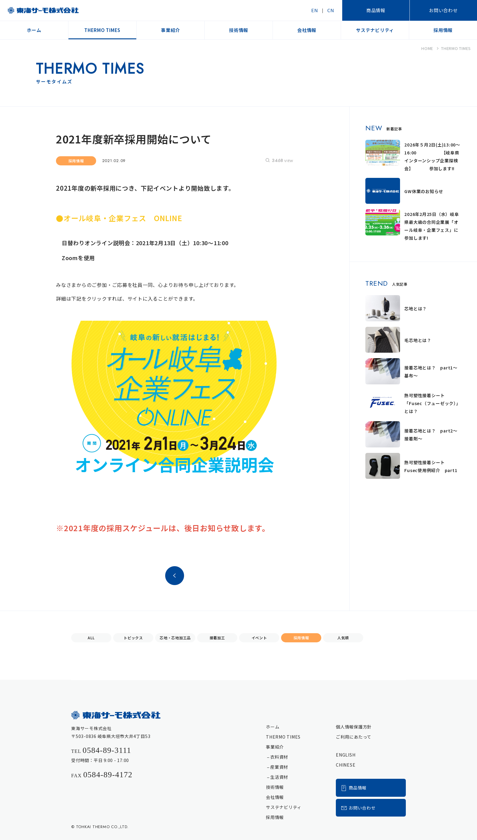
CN (330, 10)
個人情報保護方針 (354, 727)
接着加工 (217, 637)
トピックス (133, 637)
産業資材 (279, 767)
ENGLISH (345, 755)
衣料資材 (279, 757)
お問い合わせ (443, 10)
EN (314, 10)
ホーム (272, 727)
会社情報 (275, 797)
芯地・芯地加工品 (175, 637)
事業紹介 (275, 747)
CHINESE (345, 765)
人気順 (343, 637)
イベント (259, 637)
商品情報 (375, 10)
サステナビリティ (283, 807)
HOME (427, 48)
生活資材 (279, 777)
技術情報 (275, 787)
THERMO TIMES (283, 737)
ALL (91, 637)
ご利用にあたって (353, 737)
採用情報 (301, 637)
